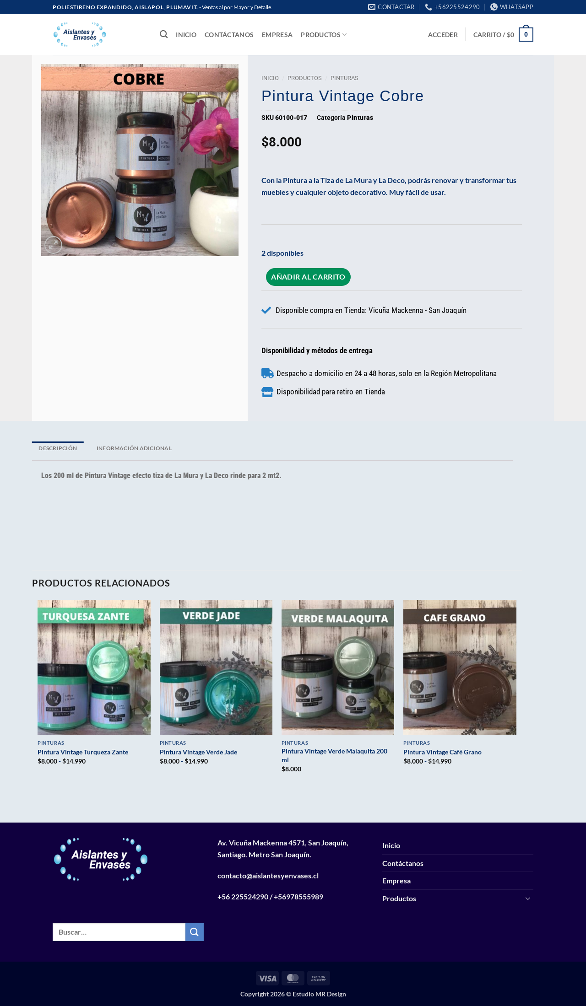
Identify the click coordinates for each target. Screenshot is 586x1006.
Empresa (277, 34)
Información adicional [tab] (134, 448)
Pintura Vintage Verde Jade (198, 752)
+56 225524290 (242, 896)
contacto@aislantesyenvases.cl (268, 875)
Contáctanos (229, 34)
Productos (324, 34)
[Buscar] (164, 34)
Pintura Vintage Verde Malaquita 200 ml (334, 755)
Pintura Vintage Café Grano (442, 752)
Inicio (186, 34)
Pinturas (344, 78)
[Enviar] (194, 932)
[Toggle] (527, 898)
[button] (443, 34)
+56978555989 (298, 896)
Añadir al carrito (308, 277)
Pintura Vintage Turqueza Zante (83, 752)
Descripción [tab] (57, 448)
